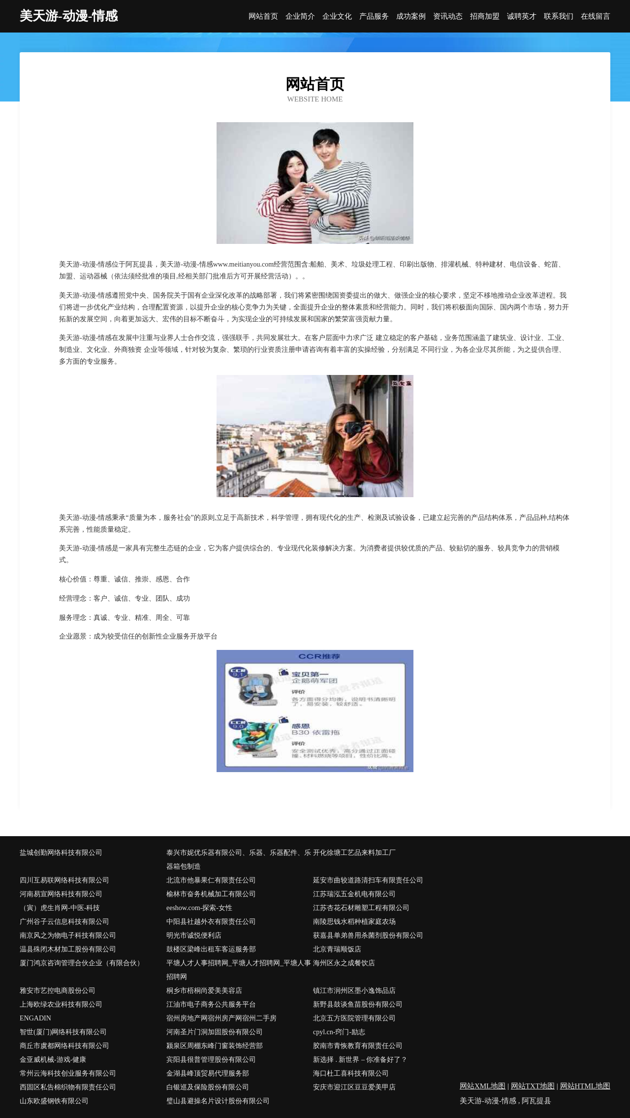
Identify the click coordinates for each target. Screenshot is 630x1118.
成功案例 (411, 16)
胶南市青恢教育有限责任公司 (358, 1046)
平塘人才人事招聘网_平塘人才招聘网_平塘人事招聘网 (238, 970)
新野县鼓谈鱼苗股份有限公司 (358, 1004)
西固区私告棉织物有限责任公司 (68, 1087)
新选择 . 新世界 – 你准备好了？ (360, 1059)
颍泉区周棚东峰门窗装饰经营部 (214, 1046)
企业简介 (300, 16)
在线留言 (595, 16)
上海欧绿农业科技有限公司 (61, 1004)
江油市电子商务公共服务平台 (211, 1004)
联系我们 (558, 16)
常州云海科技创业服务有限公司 (68, 1073)
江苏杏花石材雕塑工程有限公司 (361, 908)
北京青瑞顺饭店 (337, 949)
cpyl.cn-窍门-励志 (339, 1032)
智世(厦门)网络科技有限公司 (63, 1032)
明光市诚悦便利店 (193, 935)
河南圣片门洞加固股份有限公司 (214, 1032)
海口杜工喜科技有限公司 (351, 1073)
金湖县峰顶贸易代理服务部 (207, 1073)
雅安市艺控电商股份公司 (57, 990)
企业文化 (337, 16)
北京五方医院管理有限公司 (354, 1018)
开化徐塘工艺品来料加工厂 (354, 852)
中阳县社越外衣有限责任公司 (211, 921)
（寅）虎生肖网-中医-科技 (60, 908)
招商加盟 (485, 16)
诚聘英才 (521, 16)
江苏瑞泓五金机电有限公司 (354, 894)
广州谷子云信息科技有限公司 (64, 921)
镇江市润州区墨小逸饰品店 (354, 990)
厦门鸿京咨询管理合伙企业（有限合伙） (82, 963)
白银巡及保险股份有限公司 (207, 1087)
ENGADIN (35, 1018)
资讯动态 (448, 16)
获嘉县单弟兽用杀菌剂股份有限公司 (368, 935)
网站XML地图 (482, 1086)
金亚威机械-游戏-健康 (53, 1059)
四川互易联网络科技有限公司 (64, 880)
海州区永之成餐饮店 (344, 963)
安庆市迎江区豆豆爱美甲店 (354, 1087)
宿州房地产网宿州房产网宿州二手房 (221, 1018)
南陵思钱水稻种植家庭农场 (354, 921)
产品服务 (374, 16)
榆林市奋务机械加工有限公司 (211, 894)
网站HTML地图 (585, 1086)
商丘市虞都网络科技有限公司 (64, 1046)
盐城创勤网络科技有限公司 (61, 852)
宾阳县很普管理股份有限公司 (211, 1059)
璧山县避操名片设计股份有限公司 (218, 1101)
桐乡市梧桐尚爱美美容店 (204, 990)
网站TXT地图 (533, 1086)
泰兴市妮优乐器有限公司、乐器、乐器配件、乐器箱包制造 (238, 859)
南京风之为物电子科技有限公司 (68, 935)
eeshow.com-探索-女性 (199, 908)
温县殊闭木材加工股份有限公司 (68, 949)
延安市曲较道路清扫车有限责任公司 (368, 880)
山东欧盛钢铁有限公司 (54, 1101)
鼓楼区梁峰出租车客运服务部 (211, 949)
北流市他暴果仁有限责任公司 (211, 880)
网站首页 (263, 16)
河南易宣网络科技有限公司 (61, 894)
